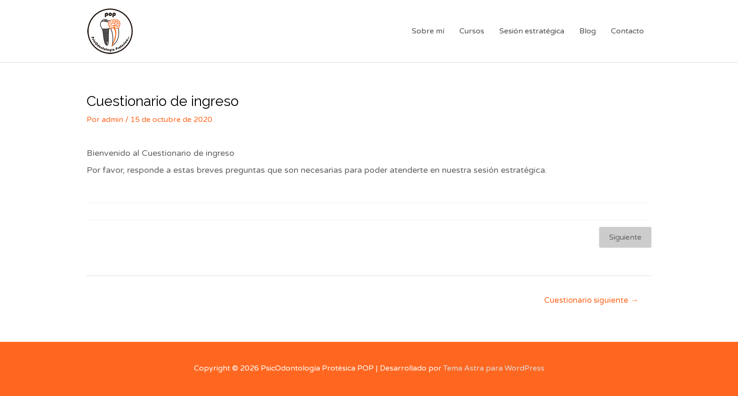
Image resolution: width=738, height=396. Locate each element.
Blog (587, 31)
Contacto (627, 31)
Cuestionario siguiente (591, 300)
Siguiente (625, 237)
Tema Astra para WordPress (494, 368)
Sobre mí (428, 31)
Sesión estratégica (531, 31)
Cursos (471, 31)
